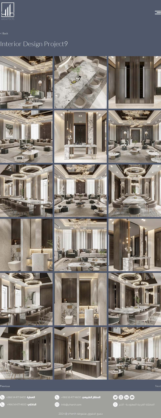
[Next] (152, 386)
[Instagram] (121, 397)
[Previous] (11, 386)
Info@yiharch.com (71, 404)
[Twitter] (115, 397)
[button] (158, 12)
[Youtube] (132, 397)
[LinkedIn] (126, 397)
